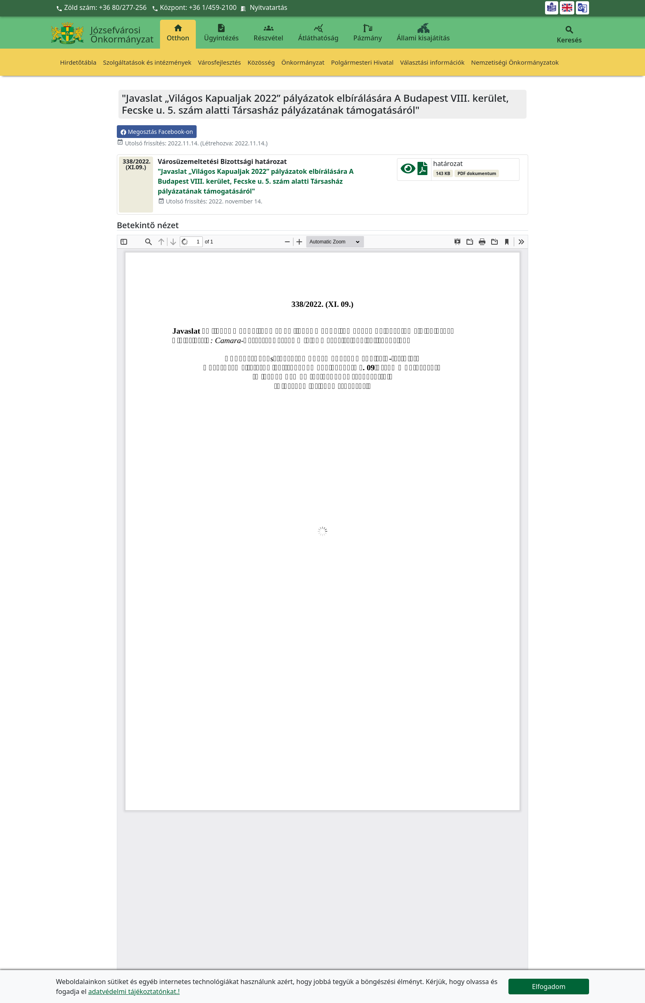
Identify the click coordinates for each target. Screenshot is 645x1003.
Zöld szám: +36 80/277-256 (102, 7)
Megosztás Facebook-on (157, 132)
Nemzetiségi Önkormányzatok (515, 62)
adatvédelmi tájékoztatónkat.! (133, 991)
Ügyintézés (221, 32)
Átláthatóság (318, 32)
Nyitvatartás (268, 7)
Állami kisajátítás (423, 32)
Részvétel (268, 32)
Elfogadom (549, 986)
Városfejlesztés (219, 62)
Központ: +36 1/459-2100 (198, 7)
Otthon (178, 32)
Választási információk (432, 62)
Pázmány (367, 32)
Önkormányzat (303, 62)
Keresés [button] (569, 34)
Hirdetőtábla (78, 62)
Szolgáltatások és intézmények (147, 62)
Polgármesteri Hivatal (362, 62)
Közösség (261, 62)
